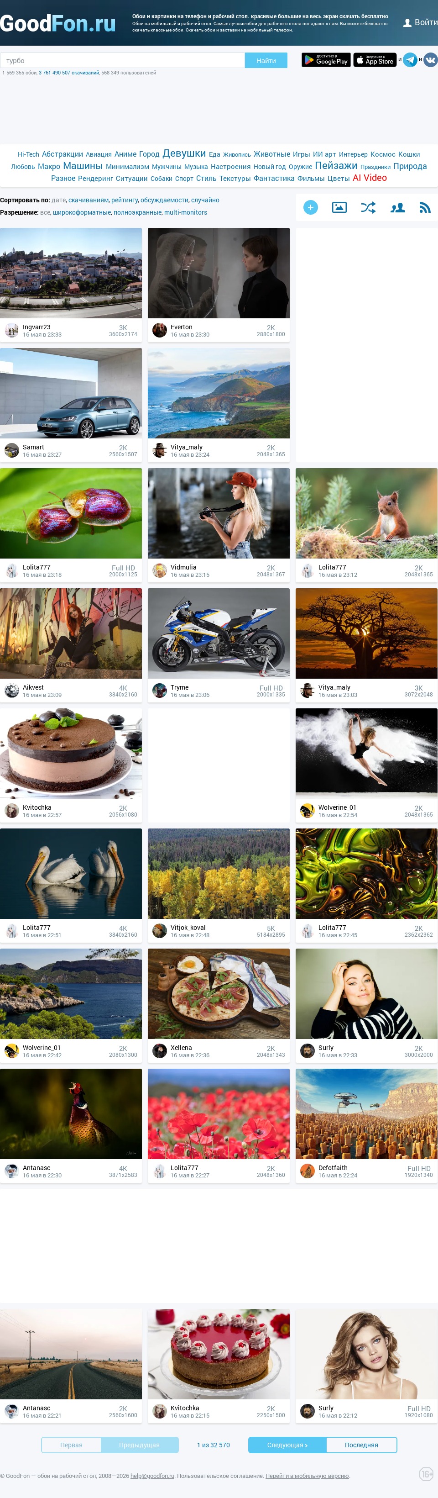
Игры (301, 153)
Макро (49, 166)
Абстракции (62, 153)
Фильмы (311, 178)
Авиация (99, 154)
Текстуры (235, 178)
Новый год (270, 166)
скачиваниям (88, 199)
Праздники (375, 167)
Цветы (339, 178)
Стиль (206, 178)
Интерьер (353, 154)
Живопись (237, 154)
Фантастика (274, 178)
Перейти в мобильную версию (307, 1476)
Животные (272, 153)
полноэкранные (138, 212)
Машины (83, 165)
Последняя (361, 1444)
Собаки (161, 178)
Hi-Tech (28, 154)
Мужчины (167, 166)
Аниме (125, 153)
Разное (63, 178)
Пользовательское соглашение (220, 1476)
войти (420, 21)
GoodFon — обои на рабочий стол (51, 1476)
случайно (205, 199)
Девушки (184, 153)
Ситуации (132, 178)
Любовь (23, 166)
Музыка (196, 166)
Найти (266, 60)
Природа (410, 166)
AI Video (370, 177)
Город (149, 153)
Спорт (184, 178)
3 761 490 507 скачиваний (69, 72)
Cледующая (287, 1444)
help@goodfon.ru (152, 1476)
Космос (383, 153)
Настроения (231, 166)
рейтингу (124, 199)
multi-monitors (185, 212)
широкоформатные (82, 212)
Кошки (409, 153)
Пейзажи (336, 165)
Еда (214, 154)
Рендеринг (95, 178)
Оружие (300, 166)
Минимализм (127, 166)
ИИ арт (324, 153)
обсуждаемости (164, 199)
